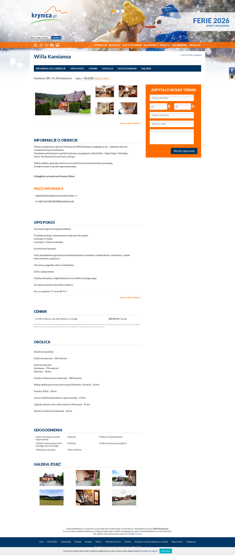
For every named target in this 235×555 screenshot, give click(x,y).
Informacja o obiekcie (51, 68)
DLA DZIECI (151, 45)
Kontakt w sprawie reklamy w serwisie (151, 542)
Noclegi (114, 45)
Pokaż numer (101, 78)
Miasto (165, 45)
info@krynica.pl (135, 534)
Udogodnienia (127, 68)
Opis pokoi (77, 68)
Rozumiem (166, 551)
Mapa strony (177, 542)
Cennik (93, 68)
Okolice (195, 45)
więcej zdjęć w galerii (130, 123)
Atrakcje (100, 45)
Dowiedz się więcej (149, 551)
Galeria (146, 68)
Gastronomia (132, 45)
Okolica (107, 68)
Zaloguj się (191, 542)
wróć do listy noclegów (191, 55)
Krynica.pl (67, 531)
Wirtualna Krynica (113, 542)
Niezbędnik (179, 45)
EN (201, 2)
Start (41, 542)
